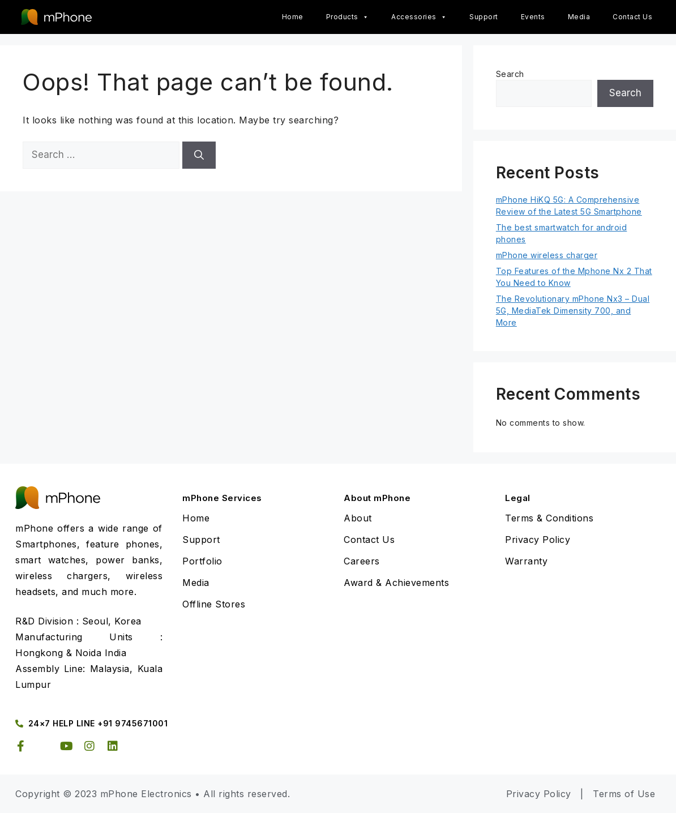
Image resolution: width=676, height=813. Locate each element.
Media (579, 16)
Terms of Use (624, 793)
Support (483, 16)
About (358, 518)
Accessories (419, 16)
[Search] (199, 155)
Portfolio (202, 561)
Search (510, 74)
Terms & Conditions (549, 518)
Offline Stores (213, 604)
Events (533, 16)
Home (292, 16)
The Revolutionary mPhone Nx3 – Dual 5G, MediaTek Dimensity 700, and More (573, 310)
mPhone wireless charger (547, 255)
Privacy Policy (537, 539)
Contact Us (632, 16)
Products (347, 16)
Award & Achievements (396, 582)
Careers (362, 561)
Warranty (526, 561)
